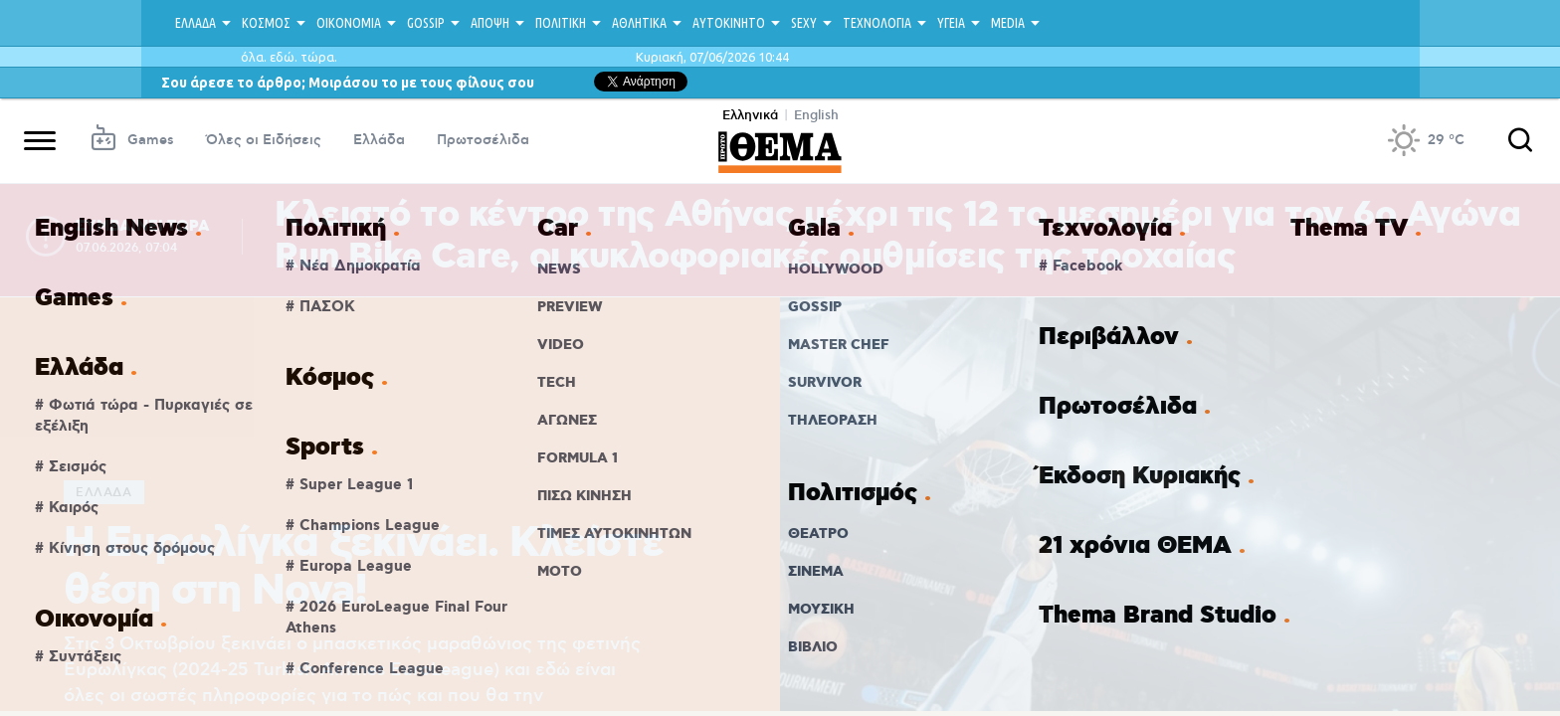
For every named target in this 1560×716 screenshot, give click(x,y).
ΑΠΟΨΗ (490, 23)
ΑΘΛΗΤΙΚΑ (639, 23)
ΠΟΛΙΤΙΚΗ (560, 23)
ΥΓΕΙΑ (951, 23)
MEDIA (1008, 23)
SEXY (804, 23)
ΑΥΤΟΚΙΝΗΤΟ (728, 23)
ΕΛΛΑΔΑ (195, 23)
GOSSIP (426, 23)
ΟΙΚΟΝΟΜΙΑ (348, 23)
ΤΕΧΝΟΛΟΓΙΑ (877, 23)
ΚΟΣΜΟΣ (266, 23)
